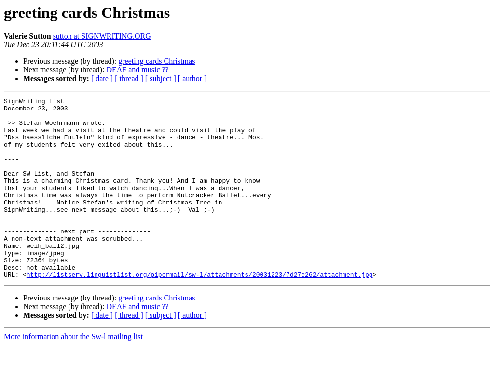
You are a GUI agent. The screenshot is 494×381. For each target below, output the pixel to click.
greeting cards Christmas (156, 61)
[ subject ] (160, 78)
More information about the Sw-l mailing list (73, 372)
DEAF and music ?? (137, 70)
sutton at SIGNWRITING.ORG (102, 36)
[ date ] (102, 78)
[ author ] (192, 78)
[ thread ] (129, 78)
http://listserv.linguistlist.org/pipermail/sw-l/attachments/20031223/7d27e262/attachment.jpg (200, 310)
